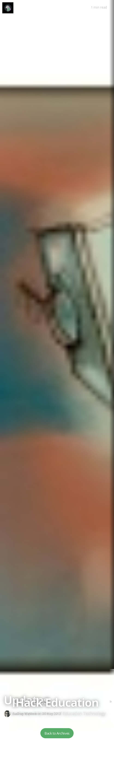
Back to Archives (57, 733)
